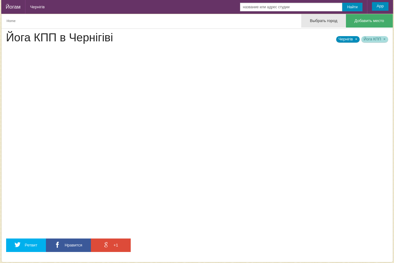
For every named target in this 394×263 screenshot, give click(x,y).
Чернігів (37, 7)
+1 (110, 245)
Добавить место (369, 20)
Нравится (68, 245)
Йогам (13, 7)
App (380, 6)
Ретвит (26, 245)
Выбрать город (323, 20)
